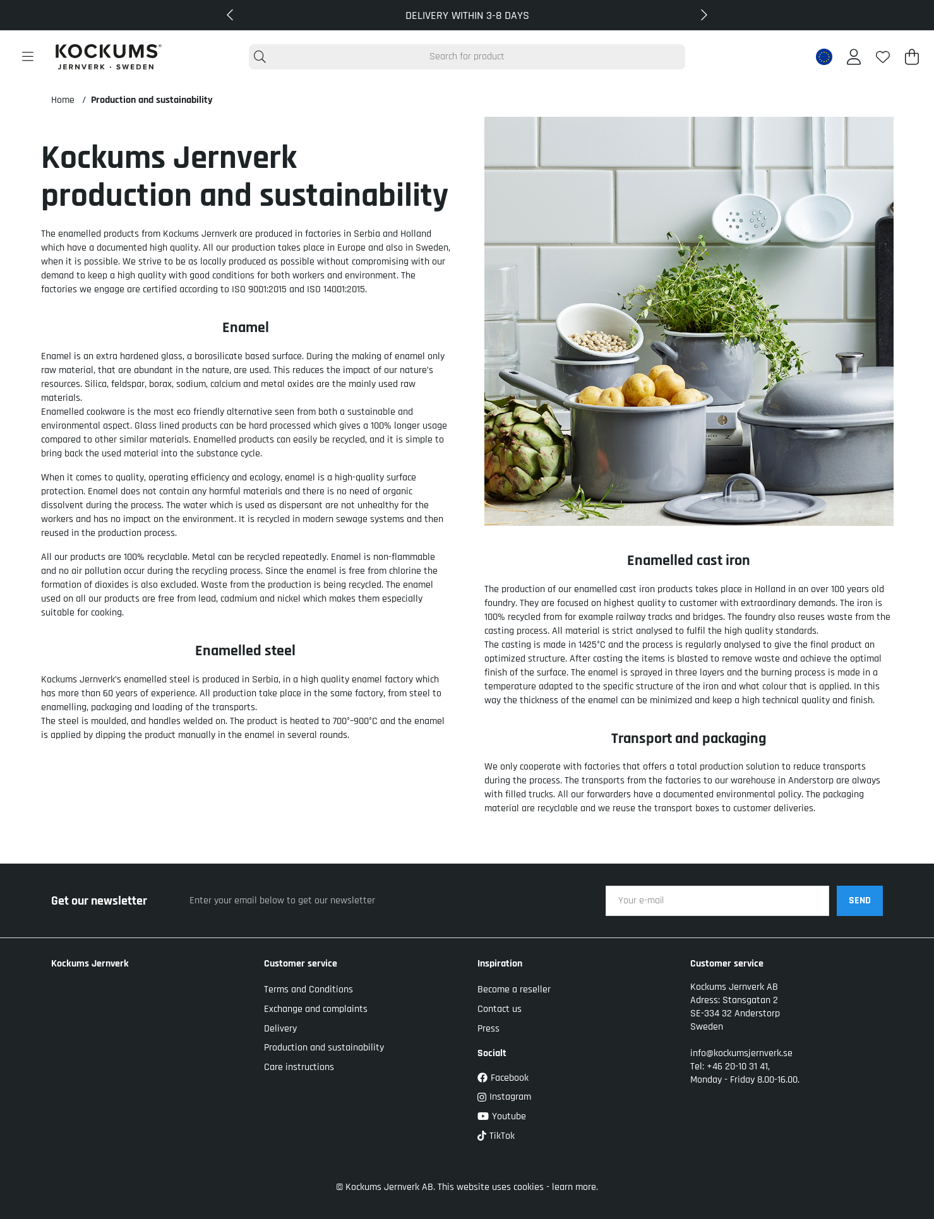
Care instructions (299, 1067)
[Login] (854, 57)
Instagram (504, 1096)
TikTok (496, 1136)
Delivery (280, 1028)
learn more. (575, 1187)
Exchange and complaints (316, 1009)
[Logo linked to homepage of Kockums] (109, 56)
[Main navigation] (27, 56)
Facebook (503, 1078)
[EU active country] (824, 56)
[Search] (467, 56)
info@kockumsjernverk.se (741, 1053)
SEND (860, 900)
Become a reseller (514, 989)
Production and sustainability (152, 100)
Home (63, 100)
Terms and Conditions (308, 989)
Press (488, 1028)
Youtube (501, 1116)
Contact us (499, 1009)
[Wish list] (883, 57)
